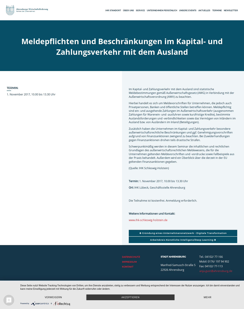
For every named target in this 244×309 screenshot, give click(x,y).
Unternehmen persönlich (162, 10)
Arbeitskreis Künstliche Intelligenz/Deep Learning (183, 239)
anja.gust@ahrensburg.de (215, 271)
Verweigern (53, 297)
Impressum (129, 261)
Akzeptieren (130, 297)
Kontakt (127, 266)
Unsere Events (187, 10)
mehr (207, 297)
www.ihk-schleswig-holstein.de (148, 220)
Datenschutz (131, 256)
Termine (217, 10)
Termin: (12, 88)
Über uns (128, 10)
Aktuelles (204, 10)
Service (140, 10)
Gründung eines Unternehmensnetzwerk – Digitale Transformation (183, 233)
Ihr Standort (113, 10)
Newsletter (231, 10)
